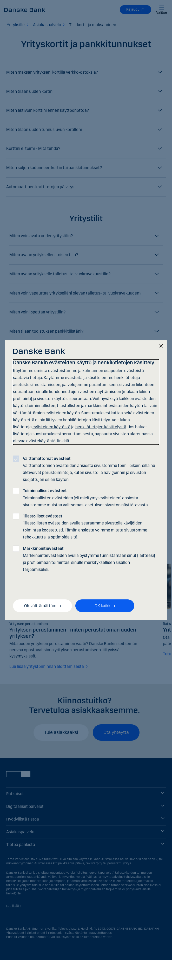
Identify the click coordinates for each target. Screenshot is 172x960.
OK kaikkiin (105, 605)
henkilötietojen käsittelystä (100, 426)
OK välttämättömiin (42, 605)
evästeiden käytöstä (51, 426)
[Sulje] (161, 346)
